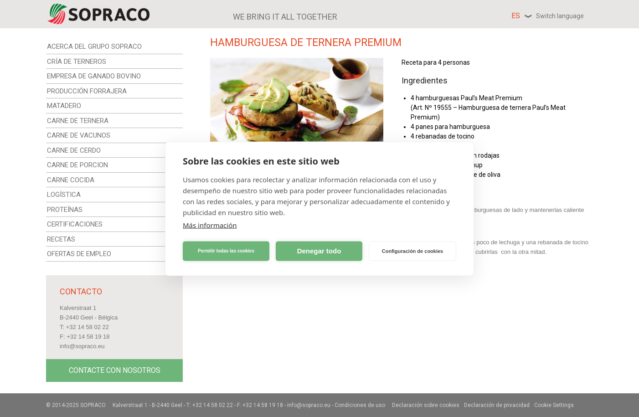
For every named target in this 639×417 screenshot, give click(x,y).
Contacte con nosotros (114, 370)
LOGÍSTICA (64, 194)
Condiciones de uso (360, 405)
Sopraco (93, 405)
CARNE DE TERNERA (77, 121)
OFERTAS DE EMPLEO (79, 254)
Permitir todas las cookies (226, 250)
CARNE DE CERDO (74, 150)
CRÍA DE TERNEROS (76, 61)
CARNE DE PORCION (77, 165)
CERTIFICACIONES (75, 224)
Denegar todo (319, 251)
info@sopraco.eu (82, 346)
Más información (210, 224)
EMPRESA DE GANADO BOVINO (94, 76)
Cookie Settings (554, 405)
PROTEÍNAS (64, 210)
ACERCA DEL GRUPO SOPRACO (94, 46)
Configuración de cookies (412, 251)
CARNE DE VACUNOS (78, 135)
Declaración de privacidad (497, 405)
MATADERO (64, 106)
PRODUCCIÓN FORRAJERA (87, 91)
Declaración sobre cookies (425, 405)
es (547, 15)
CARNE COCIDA (70, 180)
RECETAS (61, 239)
